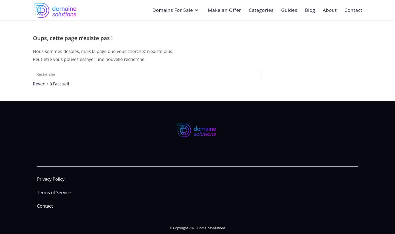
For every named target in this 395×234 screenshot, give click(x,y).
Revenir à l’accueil (51, 84)
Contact (45, 206)
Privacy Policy (50, 179)
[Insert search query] (147, 74)
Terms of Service (54, 193)
